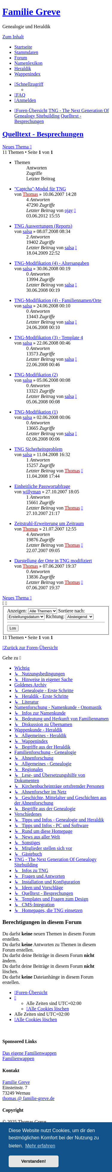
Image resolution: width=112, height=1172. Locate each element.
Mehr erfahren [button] (40, 1145)
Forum (20, 57)
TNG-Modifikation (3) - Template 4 (48, 337)
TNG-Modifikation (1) (36, 411)
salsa (27, 231)
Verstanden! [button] (33, 1161)
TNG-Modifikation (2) (36, 374)
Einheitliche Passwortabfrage (42, 486)
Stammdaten (26, 52)
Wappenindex (27, 73)
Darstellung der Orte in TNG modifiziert (53, 560)
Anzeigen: (32, 610)
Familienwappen (18, 1058)
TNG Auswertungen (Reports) (43, 226)
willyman (32, 491)
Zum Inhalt (13, 36)
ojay (69, 210)
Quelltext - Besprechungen (43, 134)
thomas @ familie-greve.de (28, 1098)
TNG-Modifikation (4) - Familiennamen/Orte (57, 300)
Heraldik (22, 68)
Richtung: (69, 616)
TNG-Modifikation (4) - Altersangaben (51, 263)
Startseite (23, 46)
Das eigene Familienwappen (29, 1053)
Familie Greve (31, 11)
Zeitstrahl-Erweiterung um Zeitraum (49, 523)
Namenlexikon (28, 63)
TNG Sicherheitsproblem (38, 449)
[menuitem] (19, 94)
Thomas (30, 194)
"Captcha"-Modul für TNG (40, 188)
